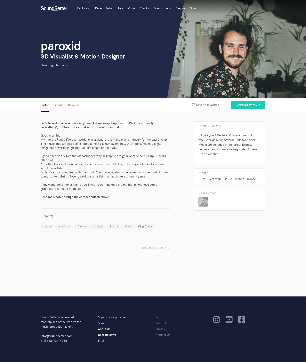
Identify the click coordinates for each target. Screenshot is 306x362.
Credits (58, 105)
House (228, 179)
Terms (159, 317)
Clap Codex (145, 226)
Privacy (160, 329)
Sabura (113, 226)
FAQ (101, 341)
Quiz (128, 226)
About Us (104, 329)
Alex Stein (64, 226)
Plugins (180, 8)
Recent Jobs (103, 8)
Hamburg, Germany (54, 65)
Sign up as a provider (112, 317)
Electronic (214, 179)
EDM (201, 179)
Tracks (144, 8)
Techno (239, 179)
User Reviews (107, 335)
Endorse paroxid (155, 247)
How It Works (126, 8)
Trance (251, 179)
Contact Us (162, 335)
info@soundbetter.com (56, 336)
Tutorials (161, 323)
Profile (45, 105)
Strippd (97, 226)
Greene (81, 226)
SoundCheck (162, 8)
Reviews (73, 105)
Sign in (194, 8)
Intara (47, 226)
